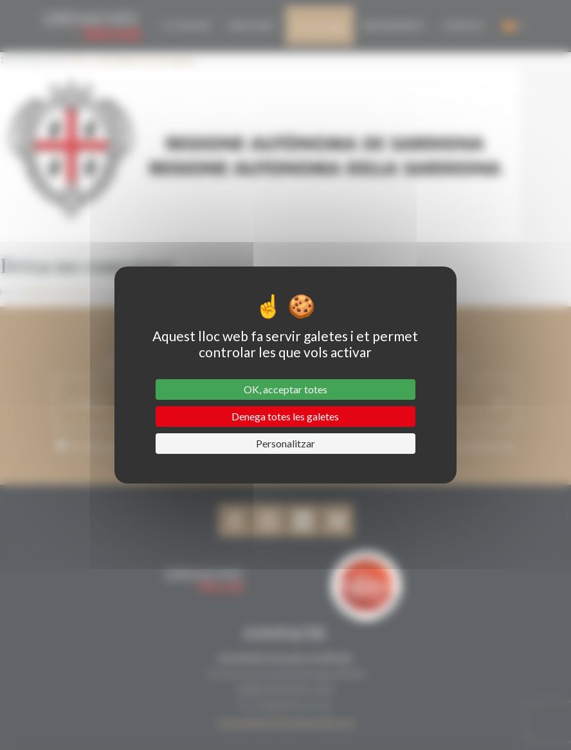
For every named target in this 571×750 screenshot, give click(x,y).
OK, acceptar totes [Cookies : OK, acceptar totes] (285, 389)
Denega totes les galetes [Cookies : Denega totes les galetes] (285, 416)
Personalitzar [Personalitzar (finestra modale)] (285, 443)
